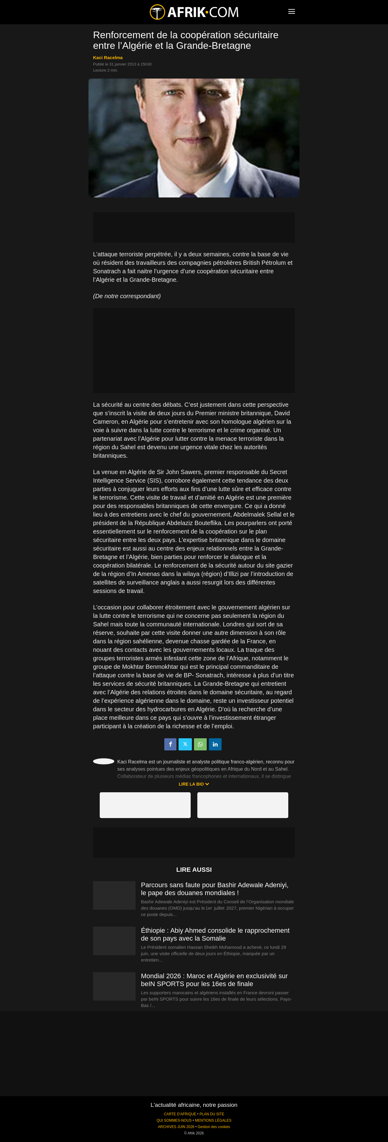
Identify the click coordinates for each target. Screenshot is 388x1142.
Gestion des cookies (214, 1127)
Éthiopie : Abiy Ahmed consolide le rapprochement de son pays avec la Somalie (215, 934)
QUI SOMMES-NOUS (174, 1120)
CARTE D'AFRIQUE (180, 1114)
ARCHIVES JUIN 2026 (176, 1127)
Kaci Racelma (108, 57)
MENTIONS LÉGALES (213, 1120)
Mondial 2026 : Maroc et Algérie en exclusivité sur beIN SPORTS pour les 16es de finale (214, 980)
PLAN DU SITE (211, 1114)
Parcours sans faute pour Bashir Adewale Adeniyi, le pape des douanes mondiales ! (215, 889)
